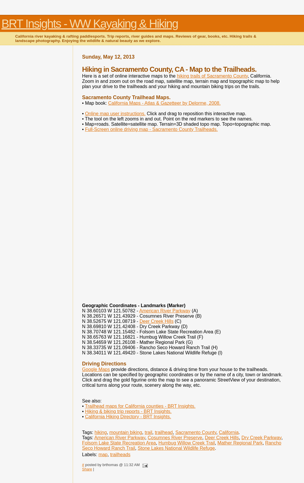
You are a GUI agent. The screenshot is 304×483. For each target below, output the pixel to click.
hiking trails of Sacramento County (212, 76)
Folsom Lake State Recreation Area (119, 442)
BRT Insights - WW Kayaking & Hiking (89, 23)
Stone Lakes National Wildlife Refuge (176, 448)
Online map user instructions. (115, 113)
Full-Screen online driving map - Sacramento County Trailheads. (151, 129)
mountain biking (125, 432)
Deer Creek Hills (156, 321)
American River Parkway (164, 310)
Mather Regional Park (240, 442)
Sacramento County (195, 432)
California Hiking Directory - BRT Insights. (128, 416)
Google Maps (96, 369)
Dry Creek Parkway (262, 437)
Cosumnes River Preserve (175, 437)
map (102, 454)
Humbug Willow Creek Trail (187, 442)
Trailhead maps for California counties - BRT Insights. (140, 406)
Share (87, 469)
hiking (101, 432)
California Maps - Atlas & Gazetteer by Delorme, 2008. (164, 103)
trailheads (120, 454)
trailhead (164, 432)
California (229, 432)
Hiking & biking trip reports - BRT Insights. (128, 411)
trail (148, 432)
